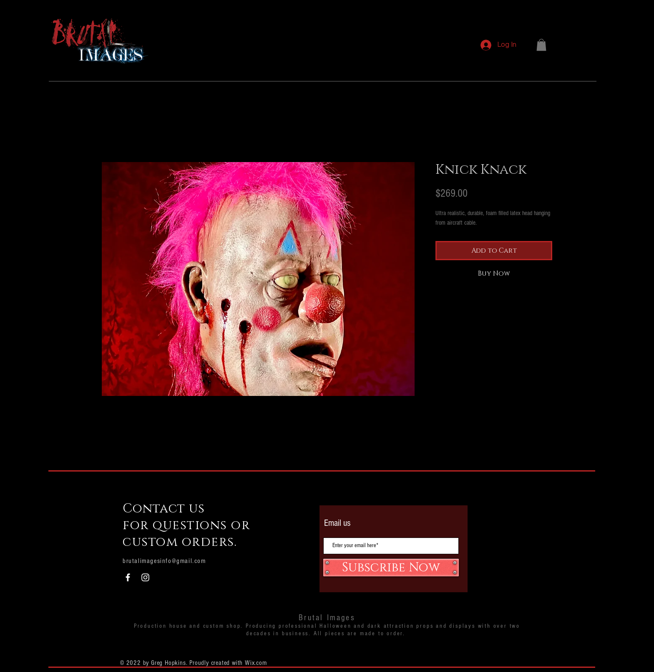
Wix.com (256, 663)
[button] (541, 45)
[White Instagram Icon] (145, 577)
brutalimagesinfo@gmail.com (164, 561)
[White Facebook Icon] (128, 577)
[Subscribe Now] (391, 567)
